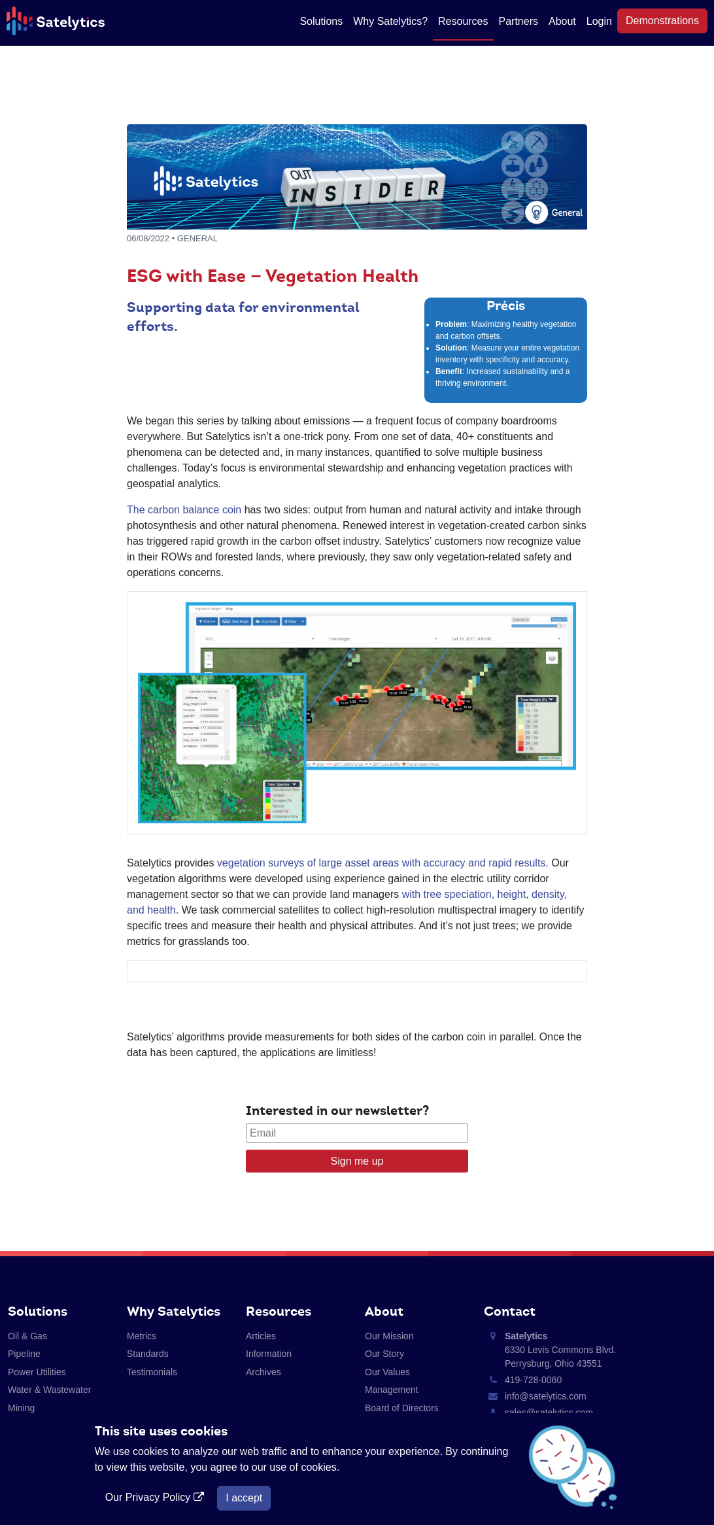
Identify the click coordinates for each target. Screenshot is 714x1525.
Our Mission (389, 1336)
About (562, 21)
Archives (263, 1372)
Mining (21, 1408)
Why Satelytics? (390, 21)
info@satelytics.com (545, 1396)
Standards (148, 1353)
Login (599, 21)
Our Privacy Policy (156, 1497)
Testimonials (152, 1372)
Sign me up (357, 1161)
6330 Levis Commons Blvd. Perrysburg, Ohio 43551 (560, 1350)
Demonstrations (662, 20)
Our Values (387, 1372)
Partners (518, 21)
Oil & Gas (27, 1336)
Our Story (384, 1353)
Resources (463, 21)
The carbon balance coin (184, 509)
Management (391, 1389)
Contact (510, 1311)
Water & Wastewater (49, 1389)
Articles (261, 1336)
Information (269, 1353)
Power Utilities (37, 1372)
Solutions (321, 21)
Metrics (141, 1336)
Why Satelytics (173, 1311)
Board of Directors (402, 1408)
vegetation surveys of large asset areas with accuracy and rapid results (381, 862)
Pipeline (24, 1353)
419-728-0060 (533, 1380)
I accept (244, 1497)
